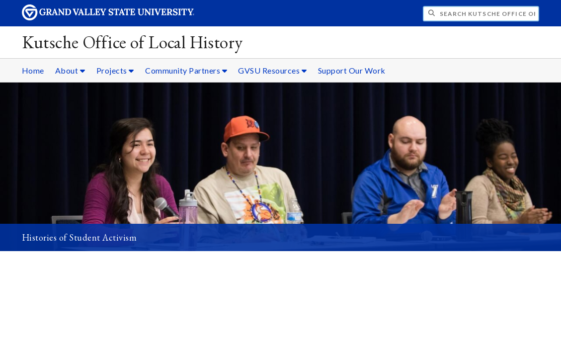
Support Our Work (352, 70)
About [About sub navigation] (70, 70)
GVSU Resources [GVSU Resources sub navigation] (272, 70)
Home (33, 70)
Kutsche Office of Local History (132, 42)
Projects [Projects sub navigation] (115, 70)
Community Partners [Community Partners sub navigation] (186, 70)
